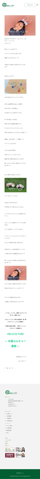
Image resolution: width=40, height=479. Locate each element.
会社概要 (6, 438)
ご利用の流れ (9, 420)
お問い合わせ (30, 5)
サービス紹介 (9, 425)
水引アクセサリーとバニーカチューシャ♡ (15, 40)
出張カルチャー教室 (7, 411)
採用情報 (6, 441)
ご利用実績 (8, 416)
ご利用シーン (9, 413)
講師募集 (6, 443)
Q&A (7, 432)
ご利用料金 (8, 418)
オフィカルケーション (8, 423)
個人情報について (20, 473)
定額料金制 (8, 430)
